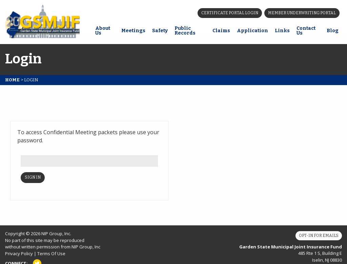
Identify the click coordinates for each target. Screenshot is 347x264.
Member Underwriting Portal (302, 13)
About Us (102, 30)
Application (252, 31)
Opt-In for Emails (319, 235)
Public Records (185, 30)
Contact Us (306, 30)
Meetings (133, 31)
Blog (333, 31)
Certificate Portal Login (229, 13)
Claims (221, 31)
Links (282, 31)
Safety (160, 31)
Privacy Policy (19, 253)
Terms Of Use (51, 253)
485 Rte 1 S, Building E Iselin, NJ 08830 (290, 253)
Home (12, 79)
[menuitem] (105, 31)
